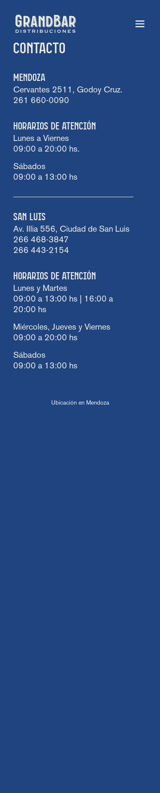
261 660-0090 (41, 101)
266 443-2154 (41, 251)
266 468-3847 (41, 240)
